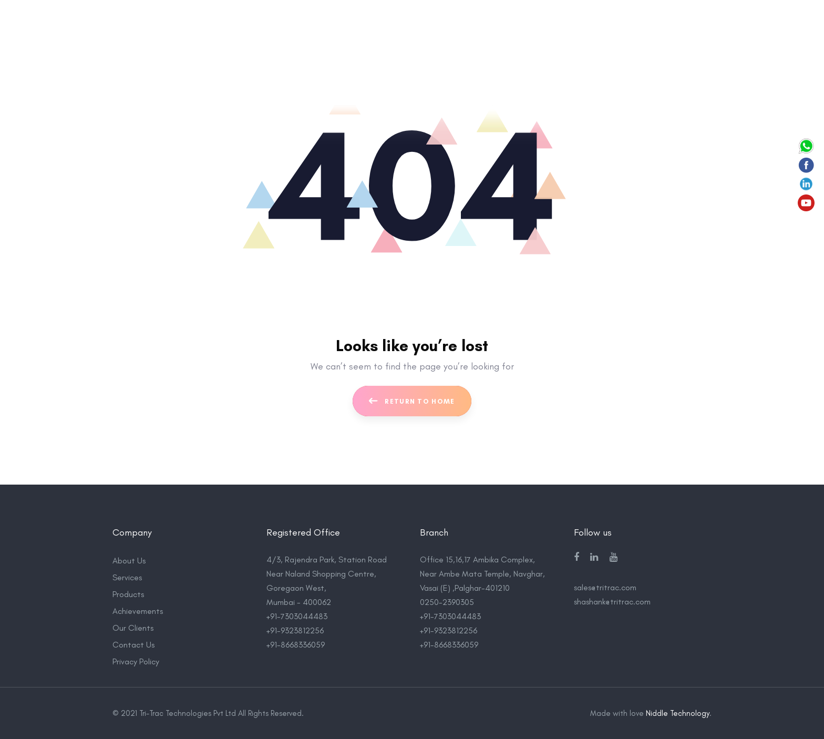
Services (127, 577)
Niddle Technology (677, 713)
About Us (129, 561)
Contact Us (133, 645)
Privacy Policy (135, 661)
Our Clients (132, 628)
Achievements (137, 611)
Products (128, 594)
